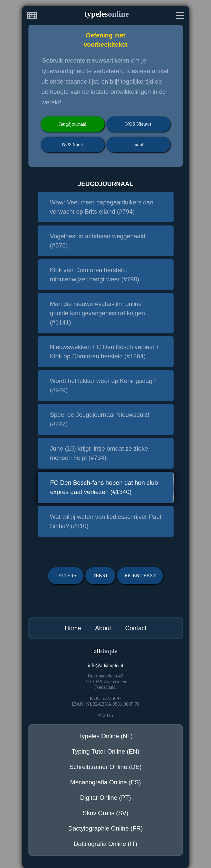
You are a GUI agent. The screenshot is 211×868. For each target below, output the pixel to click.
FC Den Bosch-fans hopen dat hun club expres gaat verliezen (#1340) (104, 487)
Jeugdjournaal (73, 124)
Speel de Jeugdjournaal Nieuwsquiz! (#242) (99, 419)
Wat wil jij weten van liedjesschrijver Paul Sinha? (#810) (105, 521)
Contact (135, 628)
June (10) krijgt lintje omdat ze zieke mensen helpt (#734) (99, 453)
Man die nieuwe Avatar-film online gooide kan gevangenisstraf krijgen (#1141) (97, 313)
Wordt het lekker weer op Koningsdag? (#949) (103, 385)
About (103, 628)
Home (73, 628)
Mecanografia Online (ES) (105, 782)
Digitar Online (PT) (105, 797)
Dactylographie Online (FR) (105, 828)
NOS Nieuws (138, 124)
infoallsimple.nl (105, 665)
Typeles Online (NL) (105, 736)
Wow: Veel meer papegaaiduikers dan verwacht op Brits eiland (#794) (102, 207)
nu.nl (138, 144)
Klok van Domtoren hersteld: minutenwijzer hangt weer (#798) (94, 275)
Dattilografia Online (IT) (105, 843)
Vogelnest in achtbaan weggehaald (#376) (97, 241)
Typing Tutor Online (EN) (105, 751)
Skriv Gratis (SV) (105, 813)
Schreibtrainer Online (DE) (105, 766)
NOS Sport (73, 144)
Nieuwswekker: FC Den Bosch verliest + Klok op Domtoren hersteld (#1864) (104, 351)
